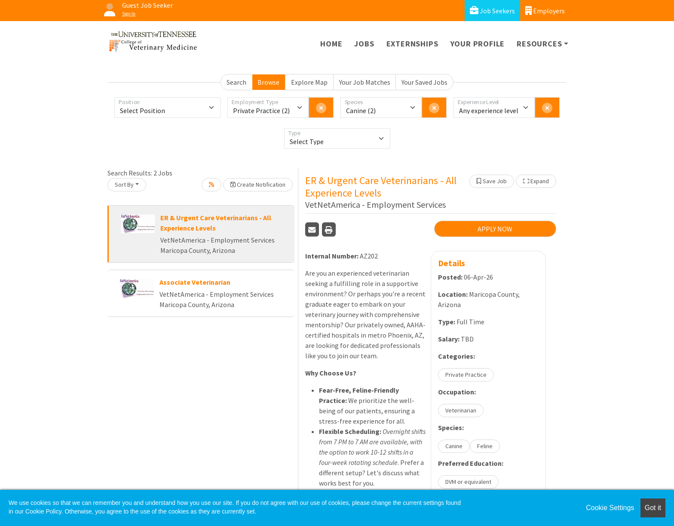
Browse (268, 82)
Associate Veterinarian (194, 282)
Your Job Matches (364, 82)
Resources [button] (539, 44)
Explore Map (309, 82)
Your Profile (477, 44)
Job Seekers (492, 10)
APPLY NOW (495, 229)
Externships (412, 44)
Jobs (364, 44)
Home (331, 44)
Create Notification (257, 184)
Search (236, 82)
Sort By (124, 184)
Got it (653, 507)
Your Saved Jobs (424, 82)
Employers (545, 10)
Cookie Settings (610, 507)
